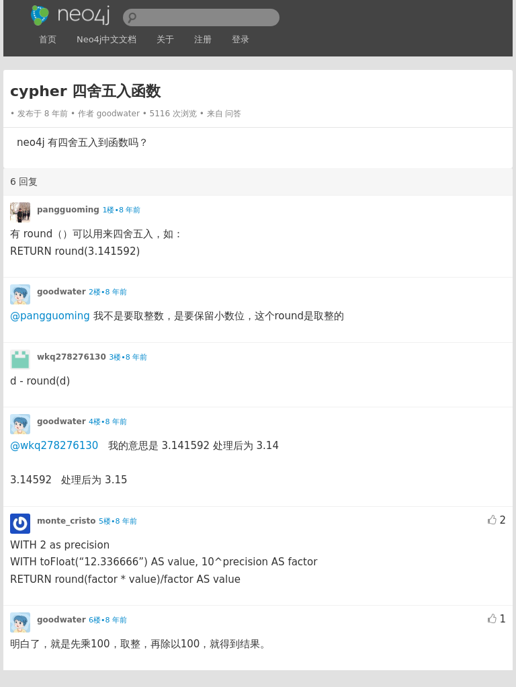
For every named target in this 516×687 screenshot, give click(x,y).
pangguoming (68, 209)
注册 (203, 39)
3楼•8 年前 (128, 357)
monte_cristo (66, 521)
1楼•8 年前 (121, 210)
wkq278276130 (71, 357)
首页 (47, 39)
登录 (240, 39)
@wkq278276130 (54, 446)
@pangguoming (50, 316)
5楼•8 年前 (118, 521)
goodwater (118, 113)
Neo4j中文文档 (107, 39)
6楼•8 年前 (108, 620)
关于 (165, 39)
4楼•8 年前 (108, 421)
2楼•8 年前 (108, 292)
